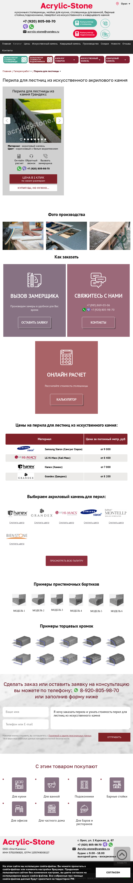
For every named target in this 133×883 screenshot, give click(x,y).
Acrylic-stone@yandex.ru (94, 848)
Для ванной (52, 796)
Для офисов (19, 820)
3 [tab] (28, 139)
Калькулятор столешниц (87, 23)
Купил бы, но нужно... (33, 187)
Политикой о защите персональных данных (69, 735)
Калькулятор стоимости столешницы (10, 59)
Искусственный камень (45, 43)
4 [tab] (31, 139)
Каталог (17, 43)
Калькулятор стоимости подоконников (37, 59)
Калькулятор (66, 400)
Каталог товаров (60, 59)
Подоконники (84, 796)
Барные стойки (117, 796)
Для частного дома (52, 820)
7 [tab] (42, 139)
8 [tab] (45, 139)
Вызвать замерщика (45, 162)
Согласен (113, 872)
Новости (115, 43)
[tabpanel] (33, 121)
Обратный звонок (31, 162)
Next (59, 120)
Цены (27, 43)
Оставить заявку (34, 323)
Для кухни (19, 796)
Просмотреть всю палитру (66, 560)
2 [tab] (24, 139)
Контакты (7, 50)
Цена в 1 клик (33, 179)
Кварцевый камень (70, 43)
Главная (6, 43)
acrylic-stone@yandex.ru (43, 31)
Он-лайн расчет (19, 162)
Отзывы (126, 43)
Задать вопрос (105, 23)
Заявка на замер (105, 34)
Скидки (105, 43)
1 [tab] (21, 139)
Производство (91, 43)
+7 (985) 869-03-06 (98, 305)
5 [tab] (35, 139)
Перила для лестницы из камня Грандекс (33, 92)
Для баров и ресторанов (84, 822)
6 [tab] (38, 139)
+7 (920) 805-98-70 (39, 21)
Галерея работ (22, 71)
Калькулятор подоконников (88, 33)
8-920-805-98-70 (99, 690)
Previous (6, 120)
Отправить (114, 737)
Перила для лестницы (46, 71)
